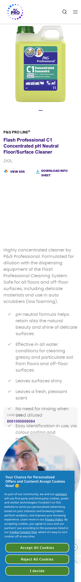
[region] (37, 526)
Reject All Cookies (37, 559)
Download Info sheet (54, 173)
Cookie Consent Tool (23, 532)
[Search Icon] (64, 12)
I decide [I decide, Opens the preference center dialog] (37, 570)
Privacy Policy (54, 519)
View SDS (17, 171)
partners (61, 494)
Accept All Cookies (37, 547)
